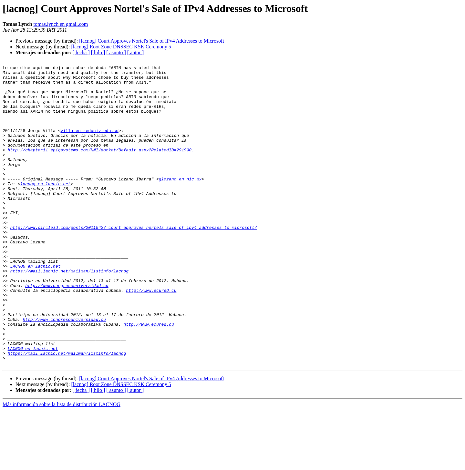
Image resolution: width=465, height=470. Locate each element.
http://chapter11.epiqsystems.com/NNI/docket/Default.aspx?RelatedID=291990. (101, 167)
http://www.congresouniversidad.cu (66, 330)
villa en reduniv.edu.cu (89, 144)
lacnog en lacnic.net (45, 208)
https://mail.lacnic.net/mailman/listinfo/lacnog (69, 312)
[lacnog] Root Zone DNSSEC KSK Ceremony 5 (121, 46)
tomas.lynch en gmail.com (60, 24)
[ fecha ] (80, 52)
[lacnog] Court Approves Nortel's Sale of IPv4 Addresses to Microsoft (151, 41)
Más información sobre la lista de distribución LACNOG (61, 464)
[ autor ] (135, 52)
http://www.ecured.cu (151, 336)
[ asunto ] (116, 52)
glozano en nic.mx (180, 202)
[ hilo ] (98, 52)
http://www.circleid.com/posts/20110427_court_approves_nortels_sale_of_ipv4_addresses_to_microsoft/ (133, 260)
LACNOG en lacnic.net (35, 307)
